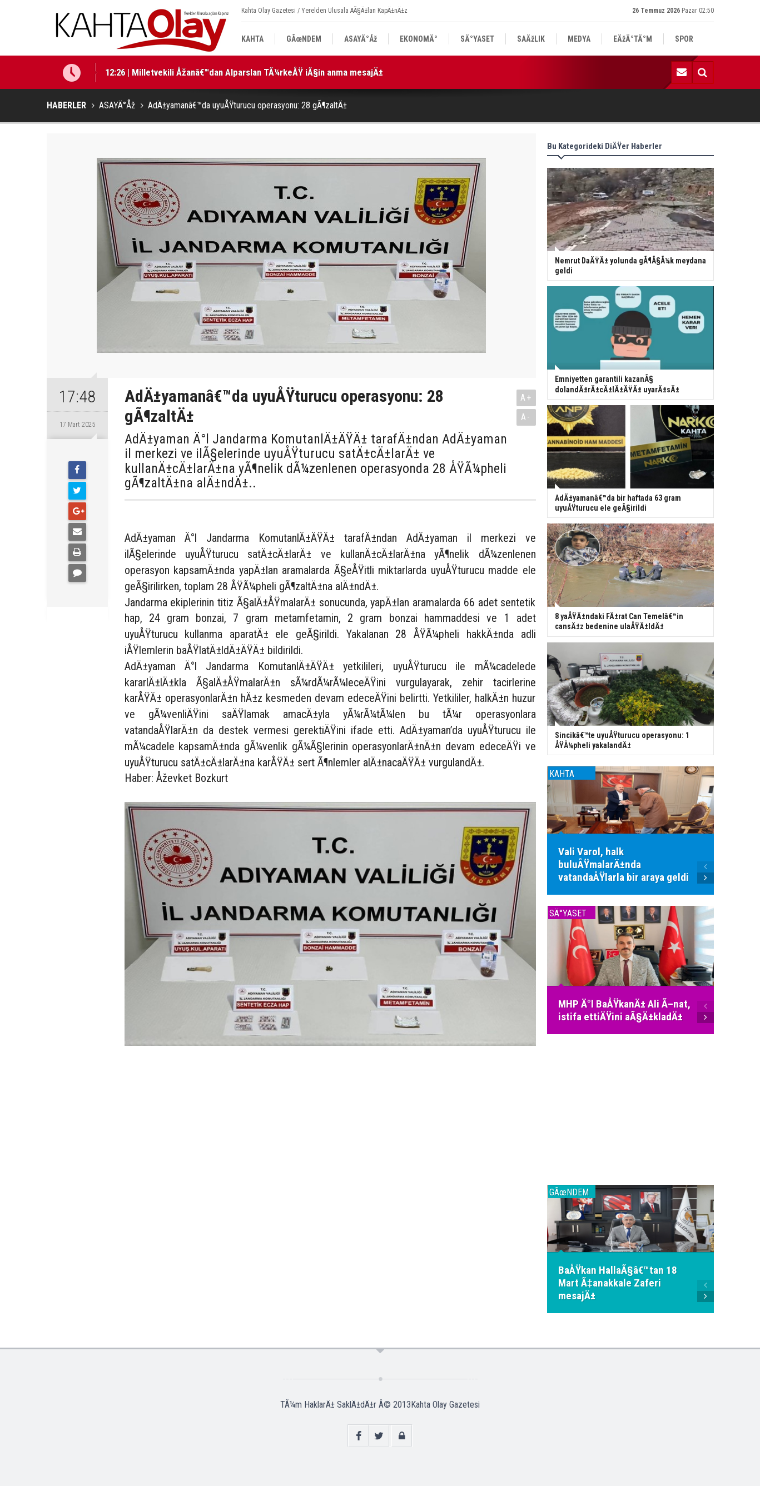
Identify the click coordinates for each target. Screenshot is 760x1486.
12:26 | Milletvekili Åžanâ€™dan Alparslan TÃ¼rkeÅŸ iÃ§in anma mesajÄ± (244, 72)
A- (526, 417)
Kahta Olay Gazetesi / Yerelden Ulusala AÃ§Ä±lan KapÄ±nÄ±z (324, 10)
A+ (526, 397)
